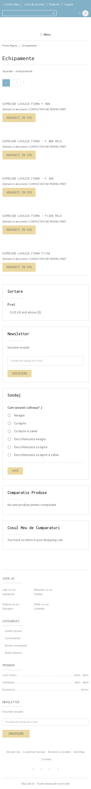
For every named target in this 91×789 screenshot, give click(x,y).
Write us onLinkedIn (41, 606)
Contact (46, 759)
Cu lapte (20, 423)
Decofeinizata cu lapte (31, 447)
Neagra (19, 415)
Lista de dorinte (34, 4)
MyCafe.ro (28, 783)
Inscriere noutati (18, 347)
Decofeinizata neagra (30, 439)
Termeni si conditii (59, 752)
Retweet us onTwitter (43, 592)
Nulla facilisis (13, 653)
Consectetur (12, 638)
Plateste (54, 4)
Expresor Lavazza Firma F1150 (26, 253)
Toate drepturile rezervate (53, 783)
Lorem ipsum (13, 631)
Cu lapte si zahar (25, 431)
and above (23, 312)
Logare (68, 4)
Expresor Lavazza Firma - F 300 (27, 178)
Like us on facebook (9, 592)
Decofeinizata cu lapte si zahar (36, 455)
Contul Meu (12, 4)
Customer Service (34, 752)
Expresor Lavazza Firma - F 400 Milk (32, 141)
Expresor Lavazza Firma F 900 (26, 104)
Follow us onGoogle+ (10, 606)
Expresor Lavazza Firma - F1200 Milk (32, 216)
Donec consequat (16, 645)
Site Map (79, 752)
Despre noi (13, 752)
